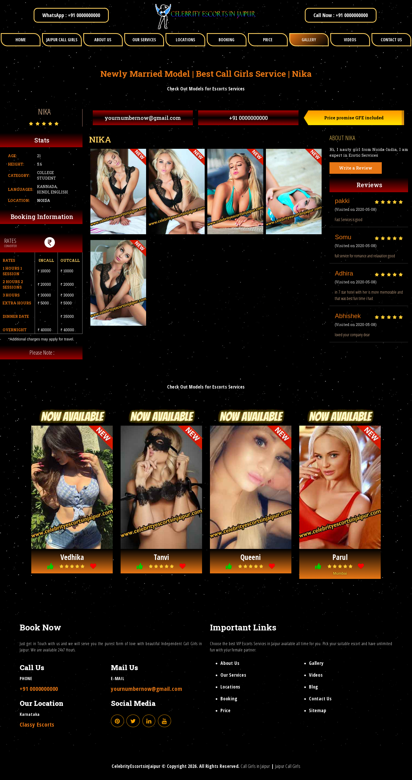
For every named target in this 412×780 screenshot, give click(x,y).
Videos (316, 675)
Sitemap (317, 710)
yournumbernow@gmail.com (143, 117)
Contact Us (320, 698)
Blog (313, 687)
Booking (229, 698)
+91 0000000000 (248, 117)
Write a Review (355, 168)
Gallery (316, 663)
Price (225, 710)
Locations (230, 687)
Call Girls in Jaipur (255, 766)
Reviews (369, 185)
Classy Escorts (37, 724)
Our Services (233, 675)
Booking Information (42, 217)
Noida (43, 200)
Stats (41, 140)
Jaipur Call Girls (288, 766)
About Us (229, 663)
